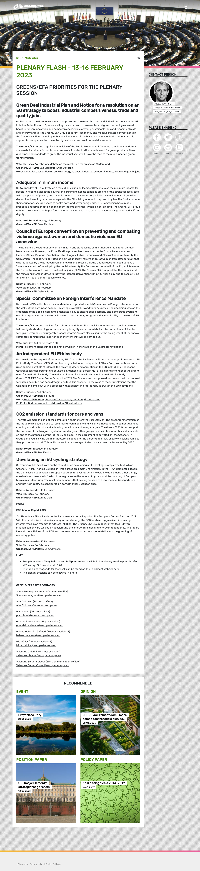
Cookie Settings (53, 864)
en (138, 58)
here (116, 568)
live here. (72, 572)
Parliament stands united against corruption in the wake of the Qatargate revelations (73, 346)
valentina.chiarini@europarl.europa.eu (38, 655)
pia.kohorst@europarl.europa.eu (35, 615)
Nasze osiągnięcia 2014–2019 (103, 783)
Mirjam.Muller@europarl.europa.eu (36, 645)
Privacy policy (37, 864)
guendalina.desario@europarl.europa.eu (39, 625)
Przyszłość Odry (29, 715)
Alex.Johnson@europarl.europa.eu (36, 605)
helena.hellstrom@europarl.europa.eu (38, 635)
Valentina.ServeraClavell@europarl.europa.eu (42, 665)
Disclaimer (23, 864)
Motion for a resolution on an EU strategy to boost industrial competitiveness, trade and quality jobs (81, 171)
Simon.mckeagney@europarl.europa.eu (39, 595)
